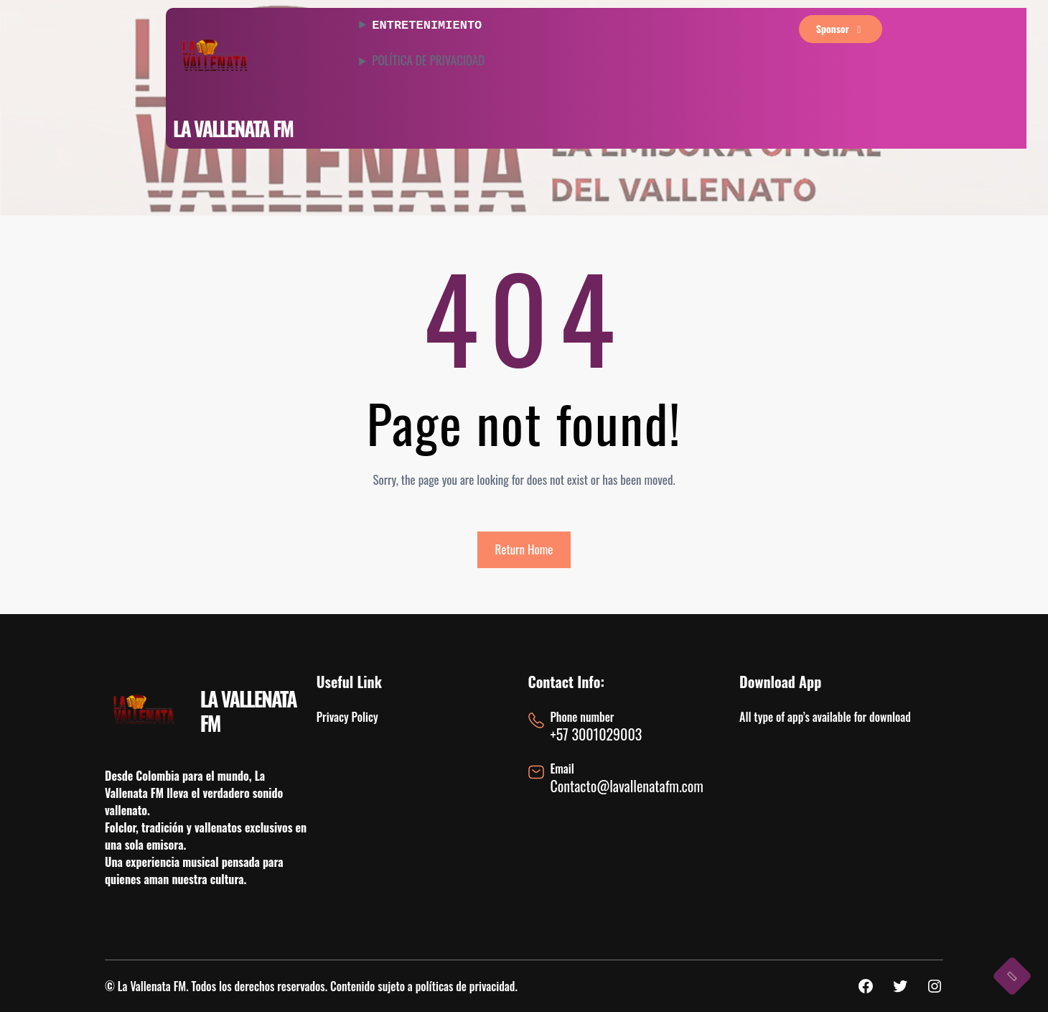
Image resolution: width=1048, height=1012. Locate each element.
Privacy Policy (347, 716)
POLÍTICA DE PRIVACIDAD (428, 59)
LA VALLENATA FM (233, 128)
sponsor (841, 28)
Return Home (524, 549)
